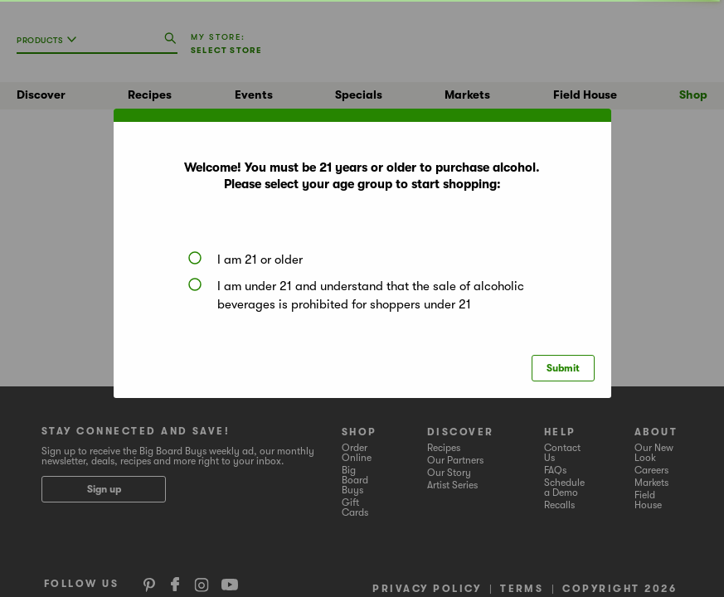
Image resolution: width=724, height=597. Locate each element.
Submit (563, 368)
